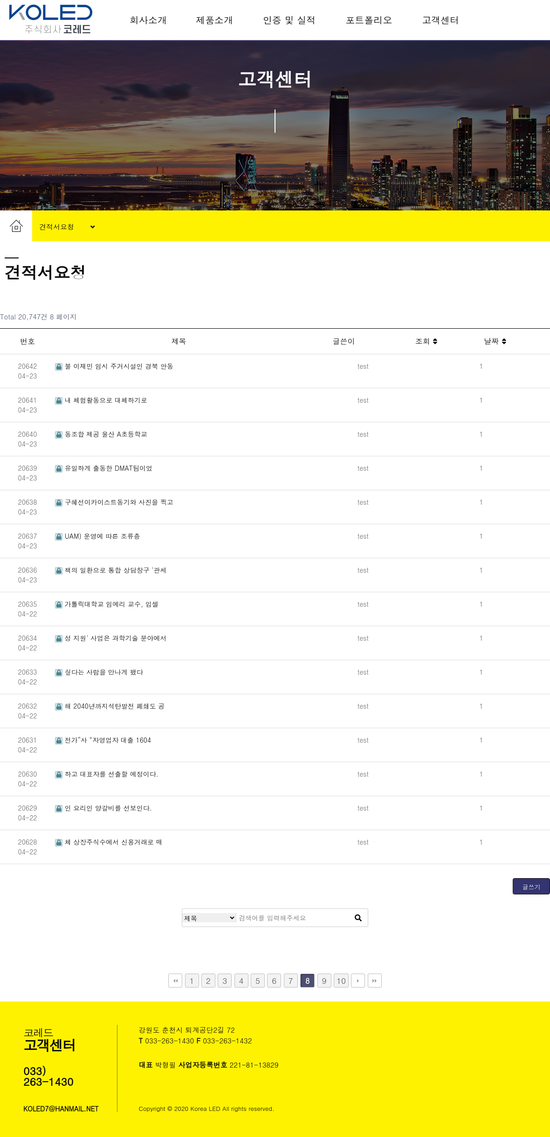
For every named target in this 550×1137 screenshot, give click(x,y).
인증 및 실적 (289, 20)
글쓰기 (531, 886)
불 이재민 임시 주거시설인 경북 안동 (114, 366)
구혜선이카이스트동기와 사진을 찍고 (114, 502)
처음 (175, 981)
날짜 (495, 341)
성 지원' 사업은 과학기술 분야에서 (110, 638)
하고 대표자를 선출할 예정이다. (106, 773)
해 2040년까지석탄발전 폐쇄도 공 (110, 706)
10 (341, 980)
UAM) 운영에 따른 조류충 (97, 536)
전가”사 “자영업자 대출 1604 (103, 739)
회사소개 (148, 20)
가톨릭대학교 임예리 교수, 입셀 (106, 604)
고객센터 (440, 20)
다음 (358, 981)
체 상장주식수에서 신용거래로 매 (109, 841)
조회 (426, 341)
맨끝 (375, 981)
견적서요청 (67, 227)
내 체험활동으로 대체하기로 (101, 400)
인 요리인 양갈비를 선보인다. (103, 807)
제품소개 (214, 20)
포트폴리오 (368, 20)
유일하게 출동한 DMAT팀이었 (103, 468)
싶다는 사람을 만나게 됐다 (99, 672)
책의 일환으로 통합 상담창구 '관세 (110, 570)
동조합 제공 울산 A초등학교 (101, 434)
